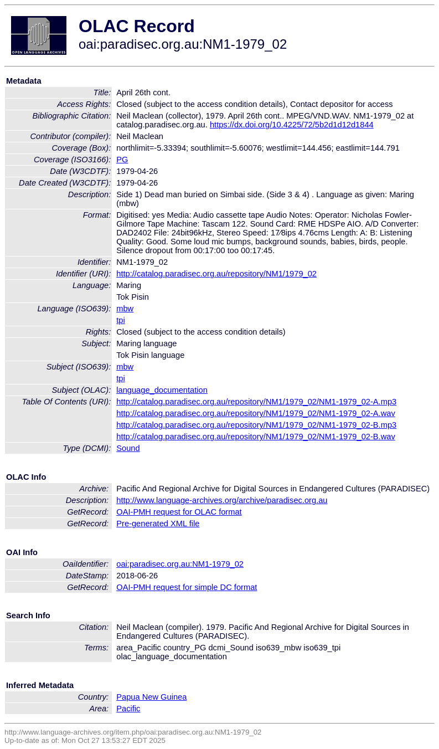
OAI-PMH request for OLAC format (178, 511)
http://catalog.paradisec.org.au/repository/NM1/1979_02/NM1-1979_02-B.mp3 (256, 424)
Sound (128, 448)
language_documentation (162, 390)
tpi (120, 320)
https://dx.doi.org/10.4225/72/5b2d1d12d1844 (292, 124)
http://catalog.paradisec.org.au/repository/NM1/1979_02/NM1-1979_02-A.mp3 (256, 401)
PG (122, 159)
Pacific (128, 708)
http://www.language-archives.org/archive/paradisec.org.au (221, 500)
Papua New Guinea (151, 696)
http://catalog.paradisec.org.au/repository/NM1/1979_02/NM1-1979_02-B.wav (255, 436)
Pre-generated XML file (157, 523)
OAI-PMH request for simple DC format (186, 587)
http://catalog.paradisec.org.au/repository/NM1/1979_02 (216, 273)
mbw (124, 308)
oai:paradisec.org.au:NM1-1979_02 (180, 564)
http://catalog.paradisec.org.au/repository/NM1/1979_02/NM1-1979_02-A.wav (255, 413)
